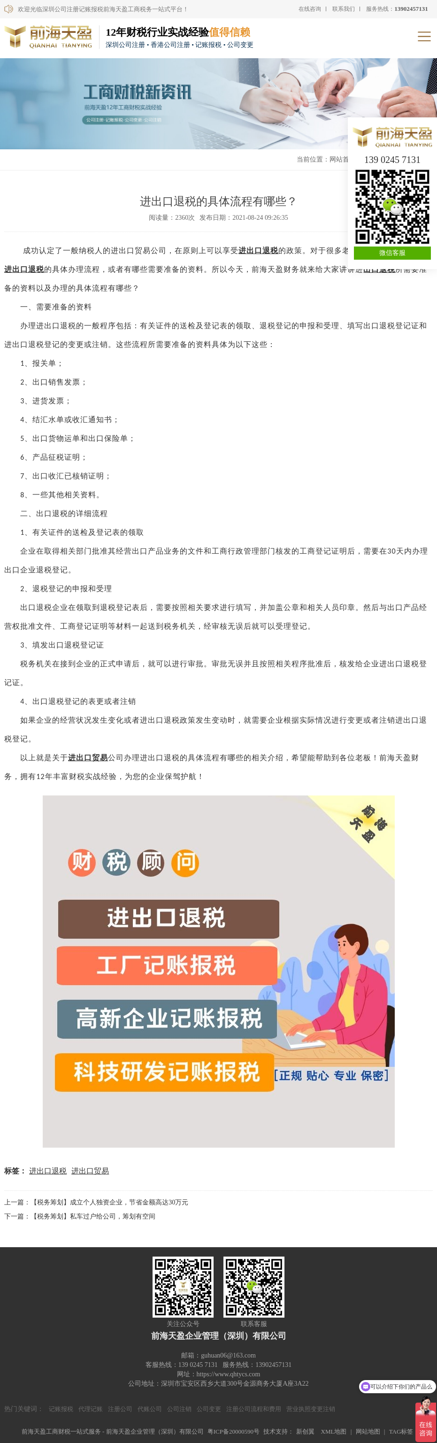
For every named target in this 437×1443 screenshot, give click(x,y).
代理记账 (90, 1408)
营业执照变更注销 (310, 1408)
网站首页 (343, 159)
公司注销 (179, 1408)
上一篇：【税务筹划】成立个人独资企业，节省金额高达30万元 (96, 1202)
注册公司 (120, 1408)
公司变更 (209, 1408)
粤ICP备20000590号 (233, 1431)
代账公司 (150, 1408)
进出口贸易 (90, 1171)
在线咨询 (310, 9)
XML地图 (334, 1431)
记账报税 (61, 1408)
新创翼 (305, 1431)
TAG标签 (401, 1431)
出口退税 (262, 251)
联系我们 (343, 9)
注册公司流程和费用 (253, 1408)
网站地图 (368, 1431)
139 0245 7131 (392, 159)
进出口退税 (24, 269)
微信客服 (392, 252)
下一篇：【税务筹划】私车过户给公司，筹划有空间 (79, 1216)
